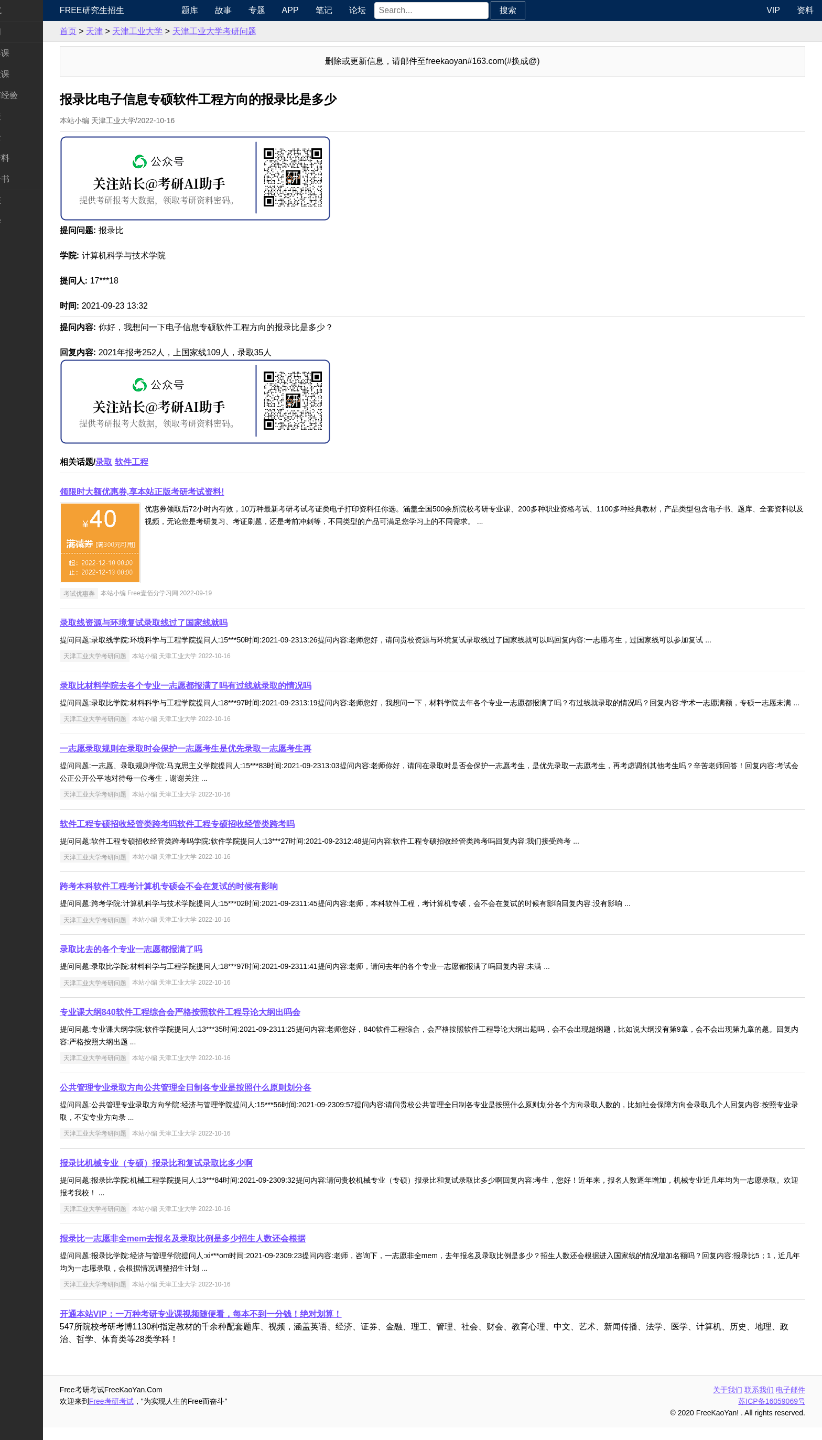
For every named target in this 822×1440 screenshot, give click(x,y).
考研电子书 (29, 178)
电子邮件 (790, 1402)
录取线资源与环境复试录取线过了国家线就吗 (184, 622)
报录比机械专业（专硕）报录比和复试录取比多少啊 (197, 1175)
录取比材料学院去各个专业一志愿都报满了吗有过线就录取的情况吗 (226, 685)
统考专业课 (29, 74)
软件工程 (172, 461)
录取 (144, 461)
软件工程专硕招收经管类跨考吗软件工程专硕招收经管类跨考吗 (218, 836)
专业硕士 (25, 137)
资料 (805, 10)
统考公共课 (29, 53)
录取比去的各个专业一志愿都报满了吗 (172, 961)
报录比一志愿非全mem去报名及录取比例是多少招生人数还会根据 (224, 1251)
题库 (223, 10)
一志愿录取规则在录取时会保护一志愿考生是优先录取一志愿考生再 (226, 761)
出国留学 (25, 221)
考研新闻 (25, 31)
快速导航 (25, 10)
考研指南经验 (33, 95)
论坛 (391, 10)
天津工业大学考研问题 (255, 31)
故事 (257, 10)
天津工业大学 (178, 31)
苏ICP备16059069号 (771, 1414)
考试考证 (25, 200)
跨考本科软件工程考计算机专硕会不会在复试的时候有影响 (210, 898)
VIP (773, 10)
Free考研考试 (152, 1414)
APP (324, 10)
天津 (135, 31)
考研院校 (25, 116)
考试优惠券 (120, 593)
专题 (291, 10)
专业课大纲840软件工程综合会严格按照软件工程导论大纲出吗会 (221, 1024)
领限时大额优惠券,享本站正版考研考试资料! (183, 491)
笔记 (358, 10)
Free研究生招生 (133, 10)
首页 (109, 31)
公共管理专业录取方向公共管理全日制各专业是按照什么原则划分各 (226, 1100)
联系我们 (759, 1402)
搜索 (542, 10)
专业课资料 (29, 158)
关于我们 (727, 1402)
